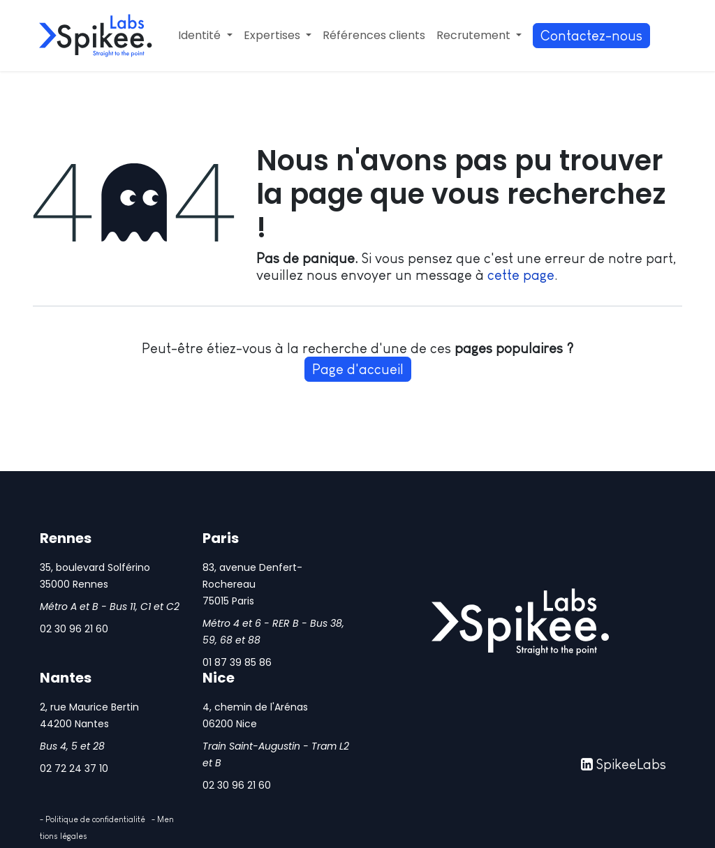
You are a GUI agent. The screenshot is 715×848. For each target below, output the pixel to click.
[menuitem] (204, 35)
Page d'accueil (358, 369)
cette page (520, 275)
